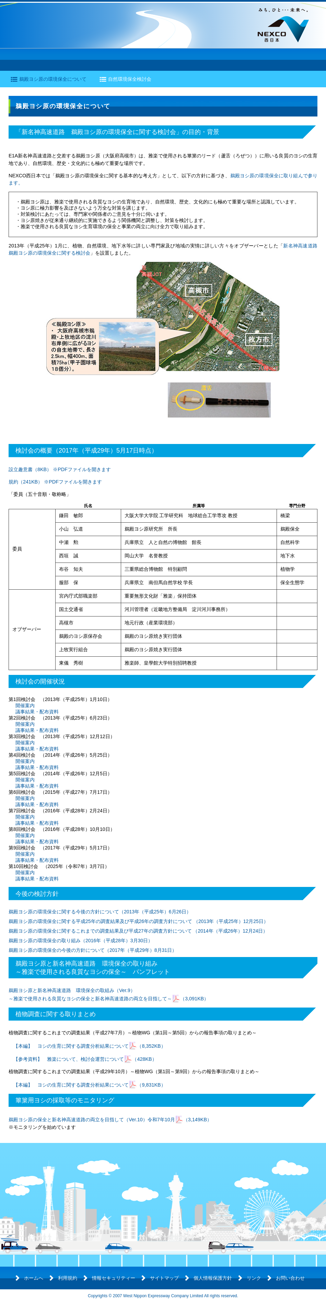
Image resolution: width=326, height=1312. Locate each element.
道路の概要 (24, 59)
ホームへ (33, 1278)
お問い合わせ (290, 1278)
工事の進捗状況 (78, 59)
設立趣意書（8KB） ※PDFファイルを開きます (60, 469)
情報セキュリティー (113, 1278)
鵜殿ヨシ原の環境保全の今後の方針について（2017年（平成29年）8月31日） (93, 950)
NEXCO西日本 (283, 25)
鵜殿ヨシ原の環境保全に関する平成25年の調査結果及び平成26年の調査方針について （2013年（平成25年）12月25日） (138, 921)
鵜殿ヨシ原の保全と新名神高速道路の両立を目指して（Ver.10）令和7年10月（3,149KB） (110, 1119)
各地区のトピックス (192, 59)
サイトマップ (164, 1278)
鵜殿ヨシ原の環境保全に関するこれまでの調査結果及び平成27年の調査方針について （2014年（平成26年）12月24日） (138, 931)
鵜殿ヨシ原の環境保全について (52, 79)
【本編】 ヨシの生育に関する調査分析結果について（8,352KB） (89, 1046)
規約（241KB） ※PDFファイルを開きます (55, 482)
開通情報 (248, 59)
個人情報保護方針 (213, 1278)
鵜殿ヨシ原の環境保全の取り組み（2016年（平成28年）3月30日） (81, 940)
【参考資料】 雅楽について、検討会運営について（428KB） (84, 1059)
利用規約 (67, 1278)
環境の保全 (132, 59)
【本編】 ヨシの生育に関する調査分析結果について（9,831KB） (89, 1085)
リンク (254, 1278)
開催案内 (25, 705)
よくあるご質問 (298, 59)
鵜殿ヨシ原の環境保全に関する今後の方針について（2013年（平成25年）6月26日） (100, 911)
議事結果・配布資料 (37, 711)
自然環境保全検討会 (129, 79)
